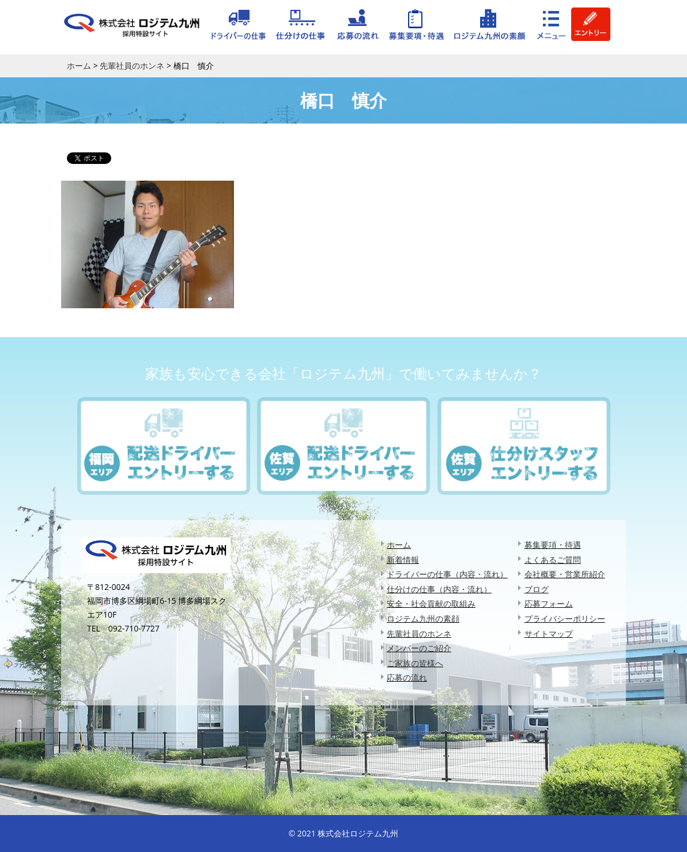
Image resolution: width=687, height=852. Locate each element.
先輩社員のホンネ (419, 633)
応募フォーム (548, 603)
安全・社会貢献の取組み (431, 603)
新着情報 (403, 559)
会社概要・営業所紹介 (564, 574)
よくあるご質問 (552, 559)
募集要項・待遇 (552, 544)
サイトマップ (548, 633)
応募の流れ (407, 677)
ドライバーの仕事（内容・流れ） (447, 574)
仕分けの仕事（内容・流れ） (439, 589)
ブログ (536, 589)
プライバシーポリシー (564, 618)
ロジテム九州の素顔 (423, 618)
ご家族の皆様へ (415, 662)
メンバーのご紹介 (419, 647)
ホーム (399, 544)
